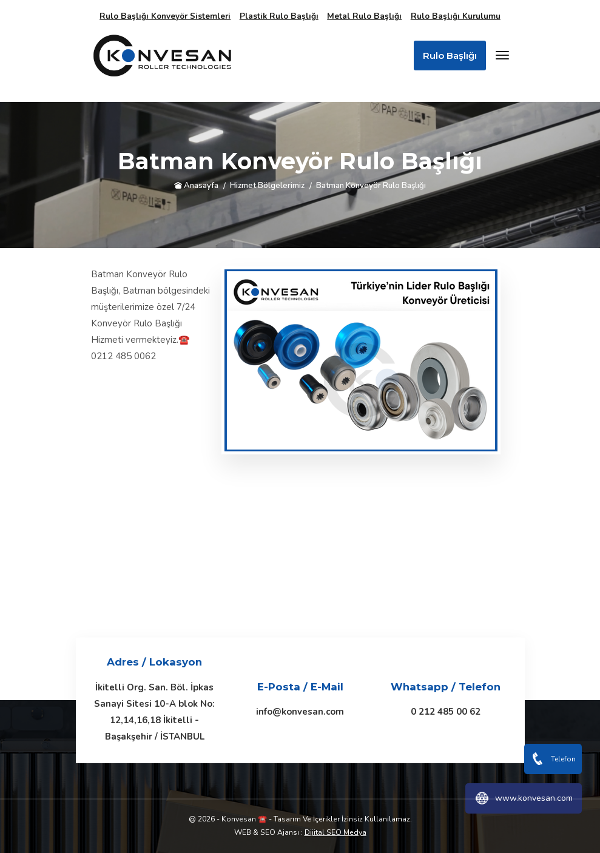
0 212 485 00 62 (445, 712)
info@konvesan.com (300, 712)
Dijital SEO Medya (335, 832)
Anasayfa (196, 185)
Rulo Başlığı (450, 55)
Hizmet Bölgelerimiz (267, 185)
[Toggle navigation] (502, 55)
